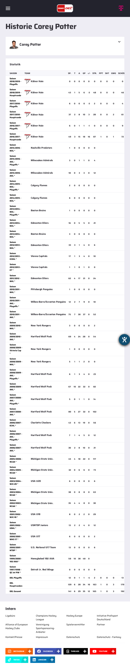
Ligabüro (10, 616)
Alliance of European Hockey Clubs (16, 626)
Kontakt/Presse (13, 637)
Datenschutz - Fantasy (109, 637)
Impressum (42, 637)
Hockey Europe (74, 616)
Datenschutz (73, 637)
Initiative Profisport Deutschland (107, 617)
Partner (101, 624)
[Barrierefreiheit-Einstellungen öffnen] (124, 339)
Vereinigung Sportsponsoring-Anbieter (45, 628)
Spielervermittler (75, 624)
